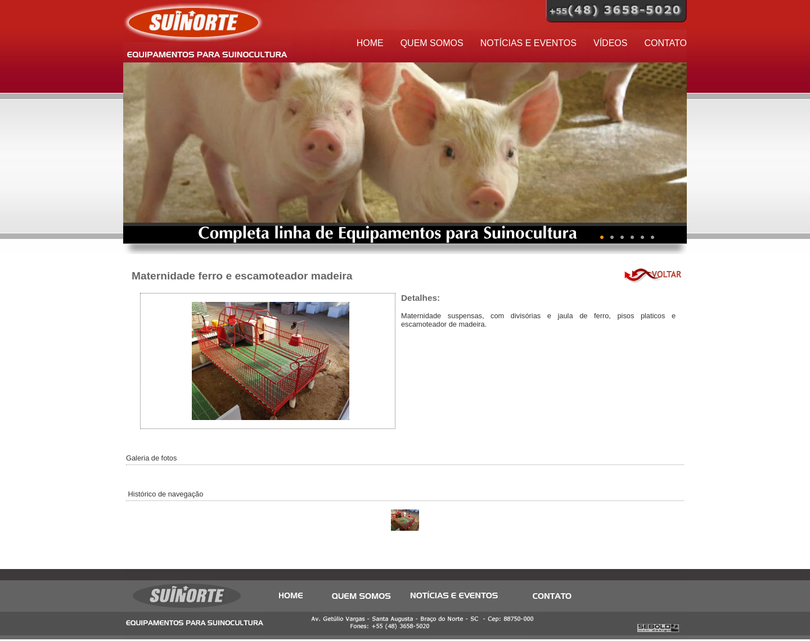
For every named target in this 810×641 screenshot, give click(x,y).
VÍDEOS (610, 43)
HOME (370, 43)
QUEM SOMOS (432, 43)
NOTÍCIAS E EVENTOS (528, 43)
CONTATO (665, 43)
